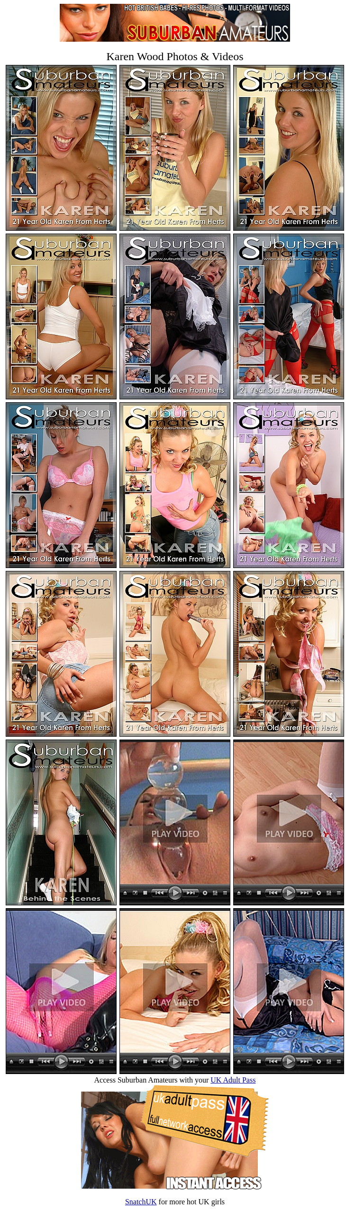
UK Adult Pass (232, 1080)
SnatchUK (141, 1202)
